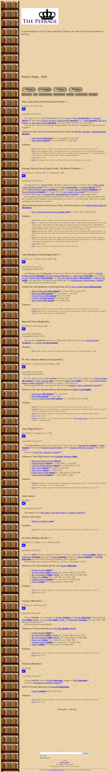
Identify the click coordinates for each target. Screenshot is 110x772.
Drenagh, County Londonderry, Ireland (84, 385)
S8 (33, 351)
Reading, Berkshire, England (82, 448)
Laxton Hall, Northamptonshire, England (61, 194)
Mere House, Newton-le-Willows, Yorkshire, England (61, 513)
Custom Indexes (45, 94)
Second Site (60, 770)
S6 (33, 223)
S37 (33, 149)
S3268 (34, 418)
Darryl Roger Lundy (80, 418)
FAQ (35, 94)
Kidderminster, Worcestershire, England (87, 280)
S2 (33, 151)
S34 (33, 160)
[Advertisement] (64, 56)
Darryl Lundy (64, 762)
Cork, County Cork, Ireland (73, 192)
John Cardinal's (53, 770)
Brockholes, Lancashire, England (47, 683)
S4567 (34, 311)
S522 (34, 231)
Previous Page (81, 94)
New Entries (26, 94)
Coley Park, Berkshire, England (46, 452)
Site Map (70, 94)
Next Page (93, 94)
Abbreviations (59, 94)
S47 (33, 407)
